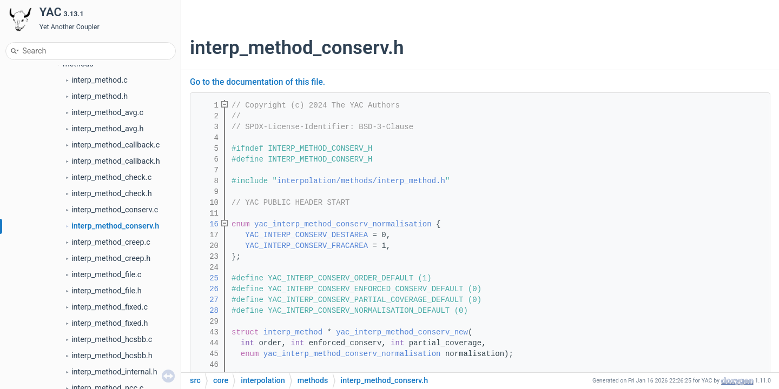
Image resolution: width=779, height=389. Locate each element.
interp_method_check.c (111, 177)
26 (207, 289)
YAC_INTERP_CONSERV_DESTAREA (306, 235)
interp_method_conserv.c (114, 209)
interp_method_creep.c (110, 242)
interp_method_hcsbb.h (112, 355)
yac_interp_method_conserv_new (402, 332)
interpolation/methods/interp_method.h (361, 181)
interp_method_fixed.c (109, 307)
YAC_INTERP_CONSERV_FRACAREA (306, 246)
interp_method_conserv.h (115, 226)
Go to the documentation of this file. (257, 82)
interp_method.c (99, 80)
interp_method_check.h (111, 193)
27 (207, 300)
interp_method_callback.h (115, 161)
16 (207, 224)
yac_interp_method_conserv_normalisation (343, 224)
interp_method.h (99, 96)
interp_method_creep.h (110, 258)
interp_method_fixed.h (109, 323)
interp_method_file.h (106, 291)
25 (207, 278)
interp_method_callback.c (115, 145)
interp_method (292, 332)
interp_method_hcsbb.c (111, 339)
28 (207, 310)
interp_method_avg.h (107, 128)
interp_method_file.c (106, 274)
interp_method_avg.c (107, 112)
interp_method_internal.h (114, 372)
